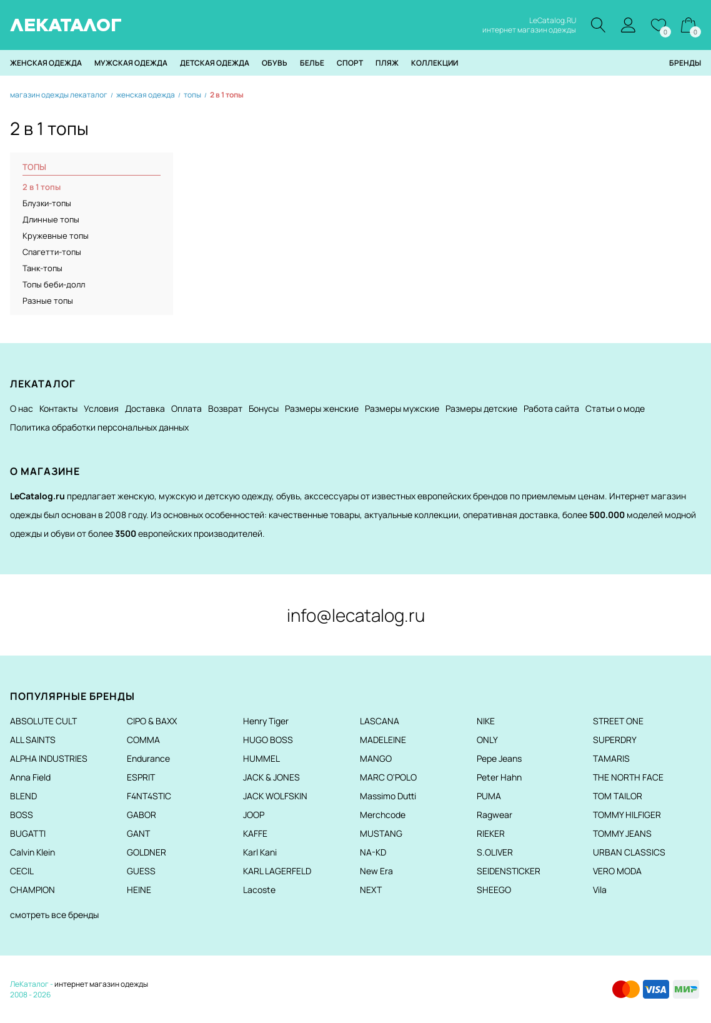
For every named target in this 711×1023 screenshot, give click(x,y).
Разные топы (47, 300)
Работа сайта (551, 408)
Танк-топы (42, 268)
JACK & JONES (271, 777)
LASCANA (379, 721)
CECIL (22, 871)
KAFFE (255, 833)
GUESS (141, 871)
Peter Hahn (499, 777)
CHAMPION (32, 890)
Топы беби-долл (53, 284)
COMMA (143, 740)
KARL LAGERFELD (277, 871)
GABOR (141, 815)
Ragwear (494, 815)
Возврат (225, 408)
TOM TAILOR (617, 796)
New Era (376, 871)
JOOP (253, 815)
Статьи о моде (615, 408)
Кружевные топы (55, 235)
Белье (312, 62)
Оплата (186, 408)
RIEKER (491, 833)
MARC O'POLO (388, 777)
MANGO (376, 758)
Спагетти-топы (51, 251)
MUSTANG (381, 833)
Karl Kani (260, 852)
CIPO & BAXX (152, 721)
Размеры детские (481, 408)
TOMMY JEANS (622, 833)
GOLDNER (146, 852)
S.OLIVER (495, 852)
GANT (138, 833)
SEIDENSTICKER (508, 871)
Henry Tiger (266, 721)
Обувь (274, 62)
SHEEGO (494, 890)
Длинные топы (50, 219)
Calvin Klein (32, 852)
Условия (101, 408)
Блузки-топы (46, 203)
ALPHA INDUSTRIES (48, 758)
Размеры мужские (402, 408)
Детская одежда (214, 62)
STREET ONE (618, 721)
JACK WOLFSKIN (275, 796)
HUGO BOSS (268, 740)
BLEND (23, 796)
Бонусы (264, 408)
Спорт (350, 62)
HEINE (139, 890)
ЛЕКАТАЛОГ (66, 25)
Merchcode (382, 815)
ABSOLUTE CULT (43, 721)
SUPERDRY (615, 740)
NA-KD (373, 852)
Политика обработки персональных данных (99, 427)
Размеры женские (322, 408)
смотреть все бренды (54, 915)
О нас (21, 408)
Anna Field (30, 777)
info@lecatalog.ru (356, 615)
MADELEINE (383, 740)
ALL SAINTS (33, 740)
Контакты (58, 408)
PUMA (489, 796)
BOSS (21, 815)
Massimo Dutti (388, 796)
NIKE (486, 721)
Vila (600, 890)
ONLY (487, 740)
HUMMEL (261, 758)
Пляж (387, 62)
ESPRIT (141, 777)
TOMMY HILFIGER (627, 815)
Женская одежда (46, 62)
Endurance (148, 758)
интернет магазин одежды (101, 984)
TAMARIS (611, 758)
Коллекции (434, 62)
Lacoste (259, 890)
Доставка (145, 408)
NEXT (371, 890)
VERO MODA (617, 871)
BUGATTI (28, 833)
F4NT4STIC (149, 796)
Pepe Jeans (499, 758)
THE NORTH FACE (628, 777)
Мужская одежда (130, 62)
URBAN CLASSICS (629, 852)
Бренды (685, 62)
